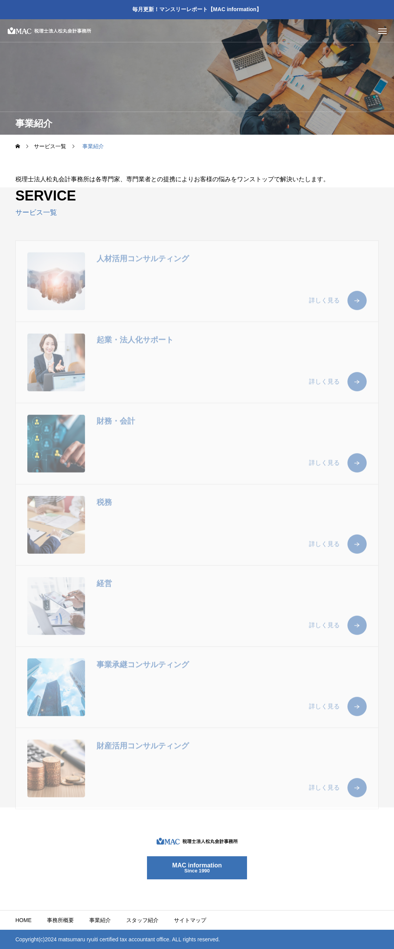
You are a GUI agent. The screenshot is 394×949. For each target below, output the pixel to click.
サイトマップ (190, 920)
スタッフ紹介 (142, 920)
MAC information (197, 868)
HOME (23, 920)
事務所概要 (60, 920)
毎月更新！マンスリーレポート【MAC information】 (197, 9)
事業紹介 (100, 920)
